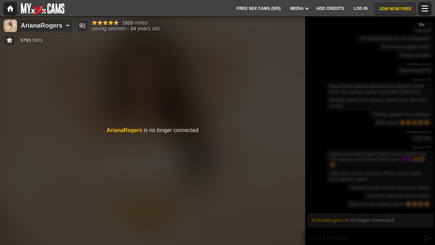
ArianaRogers (42, 25)
